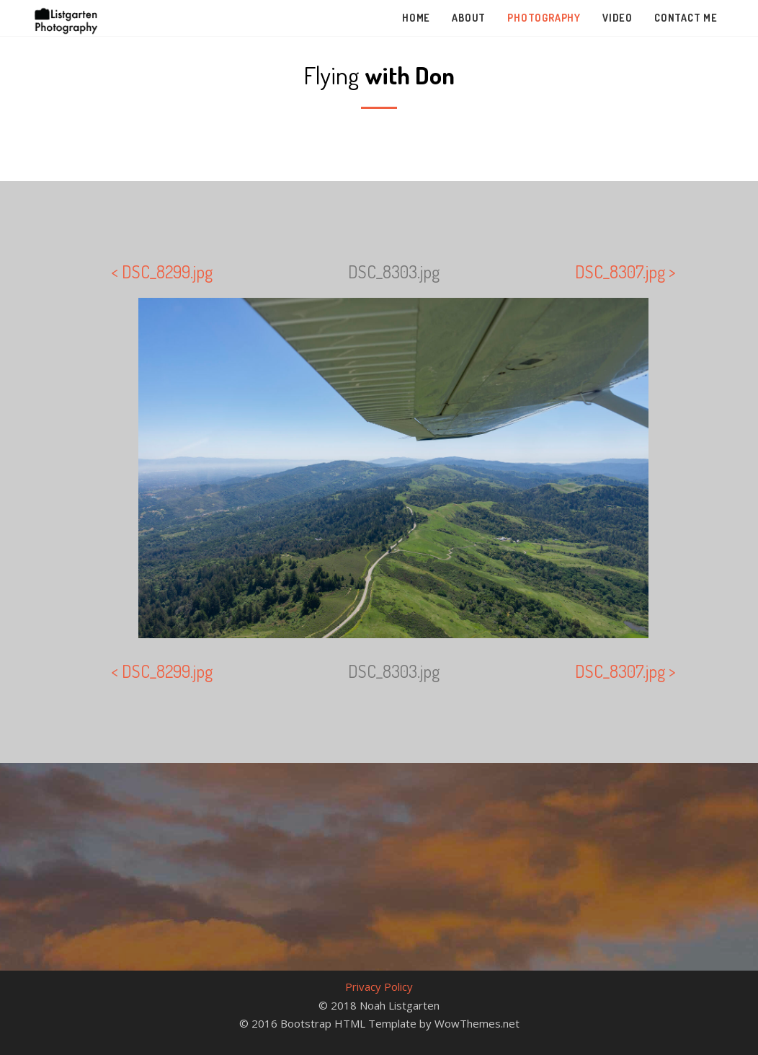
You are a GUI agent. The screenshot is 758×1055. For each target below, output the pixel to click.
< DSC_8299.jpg (162, 271)
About (469, 18)
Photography (544, 18)
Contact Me (686, 18)
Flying (379, 74)
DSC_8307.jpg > (625, 271)
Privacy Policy (379, 986)
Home (416, 18)
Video (617, 18)
